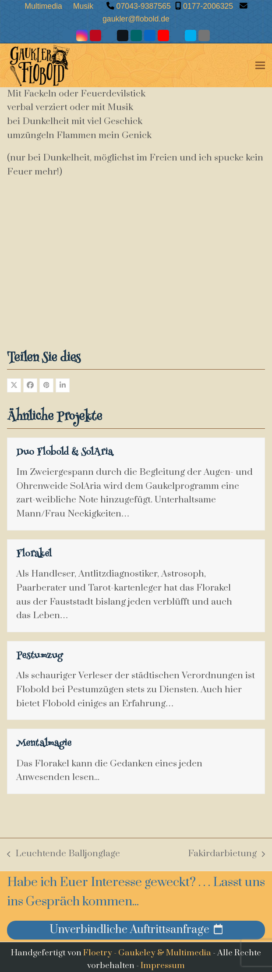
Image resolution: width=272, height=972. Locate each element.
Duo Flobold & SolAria (64, 453)
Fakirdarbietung (226, 854)
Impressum (163, 965)
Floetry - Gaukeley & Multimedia (147, 952)
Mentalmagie (43, 744)
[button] (260, 65)
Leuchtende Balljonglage (63, 854)
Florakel (34, 555)
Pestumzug (39, 656)
